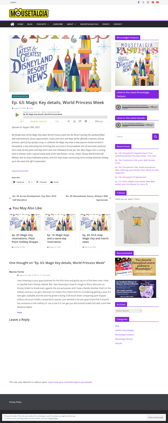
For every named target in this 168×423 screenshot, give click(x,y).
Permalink (45, 275)
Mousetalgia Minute (124, 339)
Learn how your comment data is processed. (70, 382)
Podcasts (41, 24)
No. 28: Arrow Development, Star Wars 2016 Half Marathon (32, 198)
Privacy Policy (15, 402)
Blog (29, 24)
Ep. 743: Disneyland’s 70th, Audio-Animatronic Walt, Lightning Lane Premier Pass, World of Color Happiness (137, 170)
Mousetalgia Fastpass (20, 96)
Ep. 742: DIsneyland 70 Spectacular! (130, 177)
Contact (118, 24)
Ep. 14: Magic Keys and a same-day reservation (58, 238)
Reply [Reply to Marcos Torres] (19, 312)
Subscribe (58, 24)
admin (31, 108)
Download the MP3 (20, 171)
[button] (47, 24)
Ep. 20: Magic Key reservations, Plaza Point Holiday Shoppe (25, 238)
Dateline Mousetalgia (124, 330)
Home (20, 24)
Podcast (118, 343)
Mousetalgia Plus (89, 24)
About (70, 24)
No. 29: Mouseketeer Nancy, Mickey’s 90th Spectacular (88, 198)
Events (106, 24)
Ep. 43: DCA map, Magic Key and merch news (95, 238)
